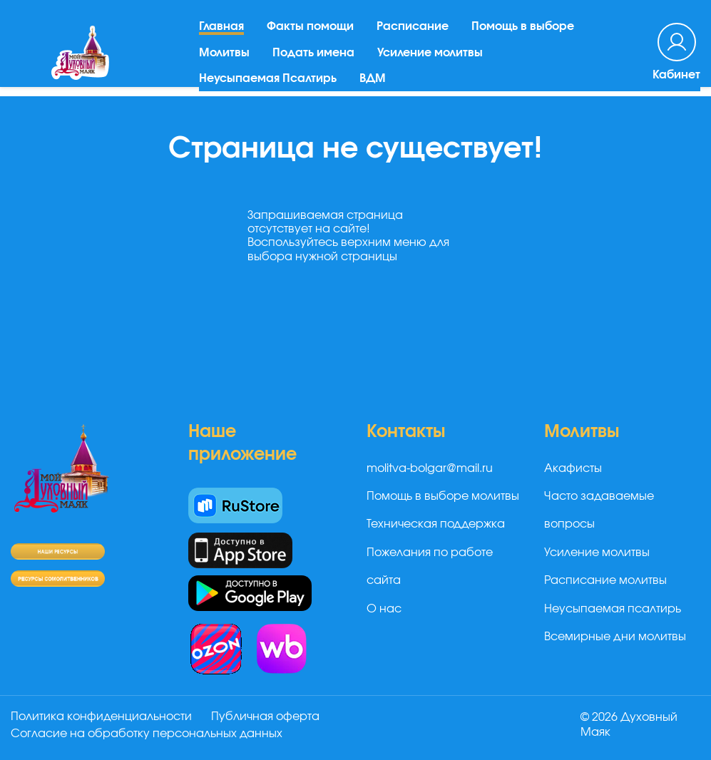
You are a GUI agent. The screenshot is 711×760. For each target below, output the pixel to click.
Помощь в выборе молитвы (443, 496)
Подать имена (313, 56)
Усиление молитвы (430, 56)
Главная (221, 30)
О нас (384, 609)
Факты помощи (310, 30)
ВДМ (372, 82)
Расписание (413, 30)
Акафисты (573, 468)
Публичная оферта (266, 716)
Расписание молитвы (605, 580)
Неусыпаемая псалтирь (612, 609)
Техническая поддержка (436, 524)
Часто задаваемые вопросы (599, 510)
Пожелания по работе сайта (430, 566)
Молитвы (224, 56)
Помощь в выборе (522, 30)
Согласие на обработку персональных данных (146, 733)
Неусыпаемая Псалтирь (268, 82)
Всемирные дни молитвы (615, 636)
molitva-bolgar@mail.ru (430, 468)
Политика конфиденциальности (101, 716)
